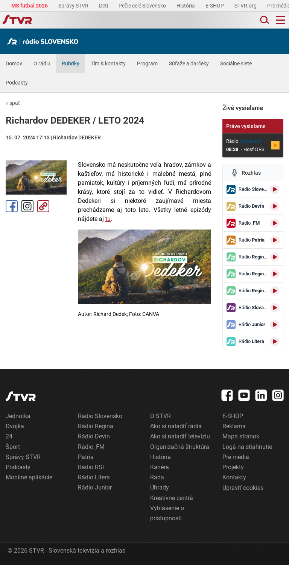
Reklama (234, 426)
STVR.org (246, 6)
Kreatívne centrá (171, 498)
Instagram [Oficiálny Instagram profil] (27, 206)
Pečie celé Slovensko (143, 6)
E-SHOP (215, 6)
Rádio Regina (95, 426)
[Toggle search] (264, 20)
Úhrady (159, 487)
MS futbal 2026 (30, 6)
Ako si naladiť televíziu (180, 436)
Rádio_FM (91, 446)
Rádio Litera (94, 477)
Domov (14, 63)
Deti (104, 6)
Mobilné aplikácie (29, 477)
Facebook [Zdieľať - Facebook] (12, 206)
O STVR (160, 416)
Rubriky (70, 63)
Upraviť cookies (242, 487)
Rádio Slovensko (100, 416)
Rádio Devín (94, 436)
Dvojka (15, 426)
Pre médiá (235, 457)
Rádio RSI (91, 467)
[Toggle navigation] (280, 20)
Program (147, 63)
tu (108, 218)
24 (9, 436)
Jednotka (18, 416)
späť (13, 103)
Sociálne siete (236, 63)
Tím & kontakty (108, 63)
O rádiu (41, 63)
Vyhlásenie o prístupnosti (167, 513)
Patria (86, 457)
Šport (13, 446)
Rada (157, 477)
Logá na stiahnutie (247, 446)
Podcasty (17, 83)
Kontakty (234, 477)
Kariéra (159, 467)
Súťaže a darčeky (189, 63)
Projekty (233, 467)
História (186, 6)
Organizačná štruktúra (179, 446)
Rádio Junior (95, 487)
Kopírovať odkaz (43, 206)
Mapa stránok (240, 436)
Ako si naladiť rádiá (176, 426)
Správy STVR (74, 6)
